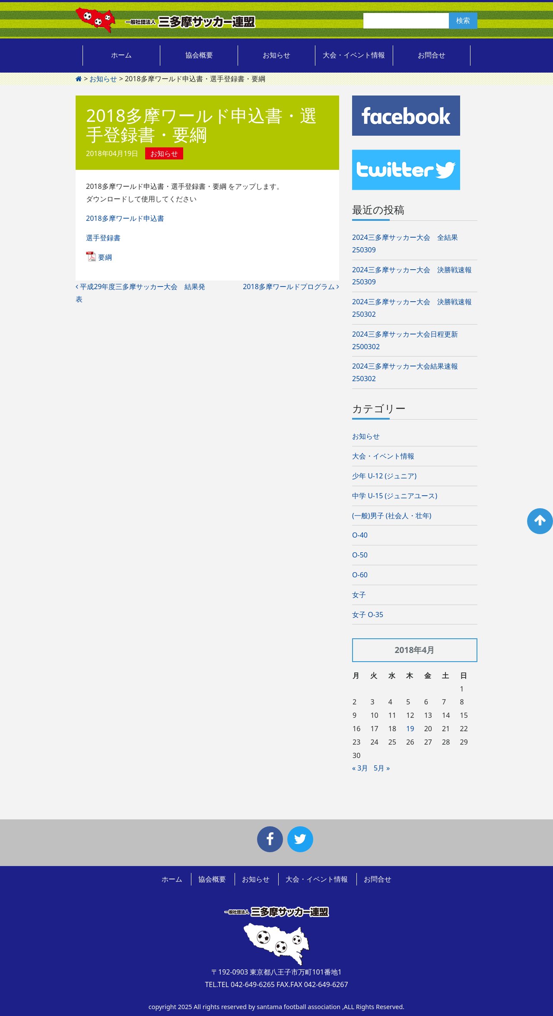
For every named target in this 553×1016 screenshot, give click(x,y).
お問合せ (431, 55)
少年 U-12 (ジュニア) (384, 476)
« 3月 (360, 768)
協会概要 (199, 55)
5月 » (382, 768)
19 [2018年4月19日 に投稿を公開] (410, 728)
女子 (359, 594)
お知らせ (276, 55)
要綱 (105, 257)
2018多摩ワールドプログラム (291, 286)
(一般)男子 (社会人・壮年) (391, 515)
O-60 (360, 575)
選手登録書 (103, 237)
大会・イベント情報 (354, 55)
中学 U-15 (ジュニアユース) (394, 495)
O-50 (360, 555)
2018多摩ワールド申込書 (125, 218)
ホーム (121, 55)
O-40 (360, 535)
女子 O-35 (367, 614)
